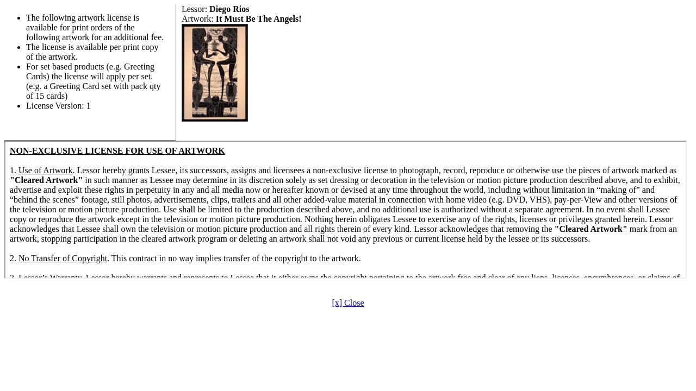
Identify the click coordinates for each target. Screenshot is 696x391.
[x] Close (348, 302)
